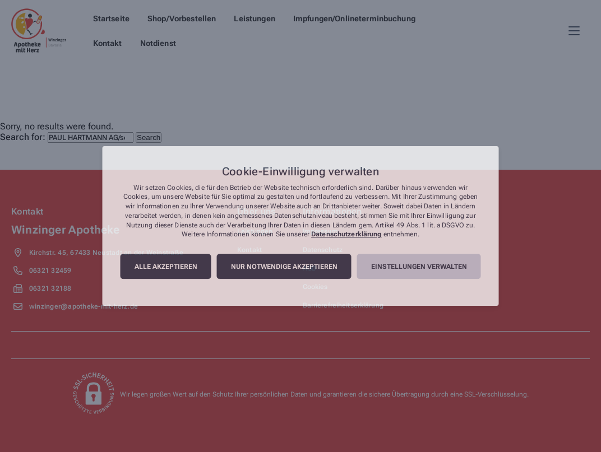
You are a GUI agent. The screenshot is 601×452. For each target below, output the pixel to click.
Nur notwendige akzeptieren (284, 267)
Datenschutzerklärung (346, 235)
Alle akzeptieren (166, 267)
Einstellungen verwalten (419, 267)
